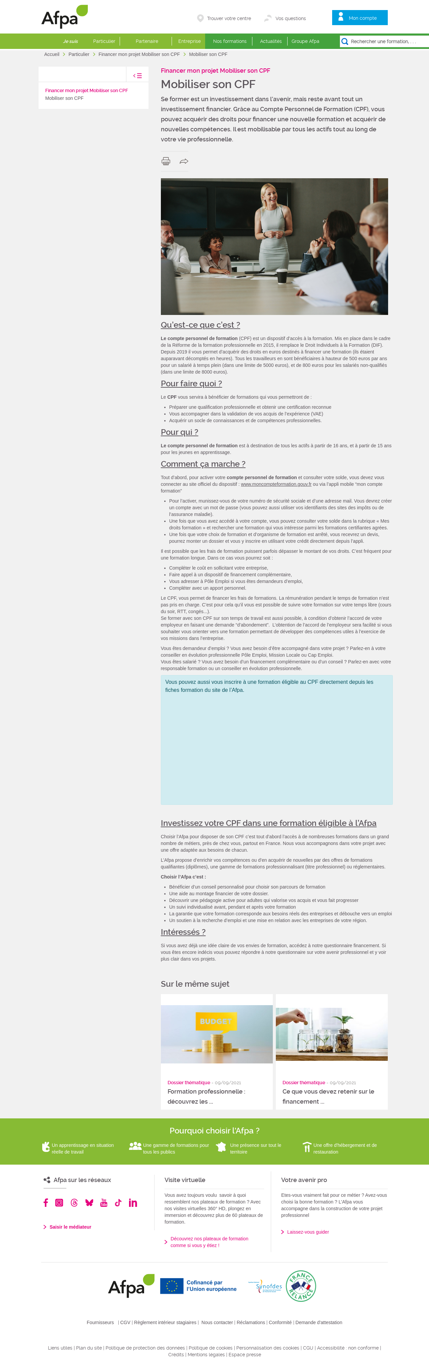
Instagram (59, 1202)
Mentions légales (206, 1354)
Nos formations (230, 41)
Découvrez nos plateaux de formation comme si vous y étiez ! (209, 1242)
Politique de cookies (211, 1348)
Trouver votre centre (229, 18)
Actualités (271, 41)
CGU (308, 1348)
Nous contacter (217, 1322)
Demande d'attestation (319, 1322)
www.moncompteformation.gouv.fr (276, 484)
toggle (131, 77)
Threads (74, 1202)
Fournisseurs (100, 1322)
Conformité (280, 1322)
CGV (125, 1322)
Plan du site (89, 1348)
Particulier (104, 41)
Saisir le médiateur (70, 1227)
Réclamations (251, 1322)
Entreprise (189, 41)
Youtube (103, 1202)
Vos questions (290, 18)
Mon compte (363, 18)
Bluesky (89, 1202)
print (167, 161)
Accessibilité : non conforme (348, 1348)
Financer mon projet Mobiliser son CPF (140, 54)
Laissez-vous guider (308, 1232)
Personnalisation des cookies (267, 1348)
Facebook (46, 1202)
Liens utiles (60, 1348)
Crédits (176, 1354)
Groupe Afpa (305, 41)
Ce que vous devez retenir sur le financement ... (328, 1096)
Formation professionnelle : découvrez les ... (206, 1096)
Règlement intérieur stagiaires (165, 1322)
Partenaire (147, 41)
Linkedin (133, 1202)
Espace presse (245, 1354)
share (185, 161)
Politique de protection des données (145, 1348)
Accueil (52, 54)
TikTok (118, 1202)
